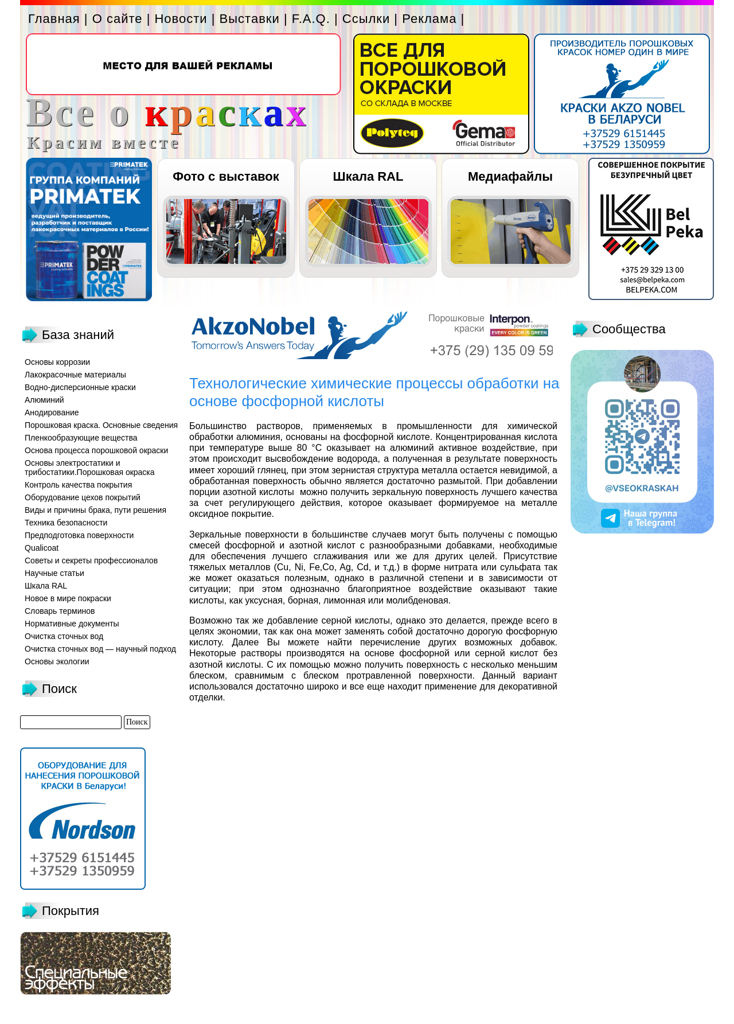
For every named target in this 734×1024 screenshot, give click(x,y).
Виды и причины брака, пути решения (95, 510)
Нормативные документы (72, 623)
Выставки (250, 18)
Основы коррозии (57, 362)
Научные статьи (54, 573)
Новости (180, 18)
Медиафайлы (510, 176)
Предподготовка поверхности (79, 535)
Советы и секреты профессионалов (91, 560)
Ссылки (366, 18)
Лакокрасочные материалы (75, 374)
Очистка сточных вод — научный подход (100, 648)
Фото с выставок (226, 176)
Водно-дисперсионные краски (80, 387)
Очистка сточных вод (64, 636)
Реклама (429, 18)
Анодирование (52, 412)
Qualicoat (41, 547)
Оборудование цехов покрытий (82, 497)
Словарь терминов (60, 611)
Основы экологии (57, 661)
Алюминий (44, 399)
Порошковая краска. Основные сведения (101, 425)
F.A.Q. (311, 18)
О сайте (117, 18)
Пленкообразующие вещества (81, 437)
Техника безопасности (66, 522)
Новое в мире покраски (68, 598)
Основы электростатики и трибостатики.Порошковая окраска (90, 467)
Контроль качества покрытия (78, 484)
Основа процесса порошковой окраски (96, 450)
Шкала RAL (368, 176)
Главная (54, 18)
